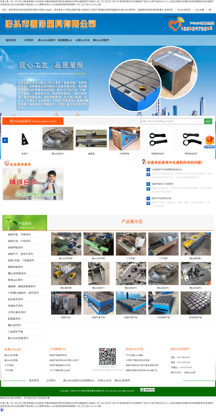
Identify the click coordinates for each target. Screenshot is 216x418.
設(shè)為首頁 (184, 9)
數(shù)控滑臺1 (66, 258)
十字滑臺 (163, 258)
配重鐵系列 (14, 318)
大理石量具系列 (17, 312)
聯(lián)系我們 (101, 40)
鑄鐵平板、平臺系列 (19, 234)
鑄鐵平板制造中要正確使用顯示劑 (142, 365)
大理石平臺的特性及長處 (138, 360)
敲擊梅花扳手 (157, 153)
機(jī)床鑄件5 (98, 288)
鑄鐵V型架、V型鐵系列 (21, 260)
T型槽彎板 (124, 153)
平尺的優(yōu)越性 (134, 355)
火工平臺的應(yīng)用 (60, 370)
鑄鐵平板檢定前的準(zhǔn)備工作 (142, 370)
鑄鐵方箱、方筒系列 (19, 241)
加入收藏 (199, 9)
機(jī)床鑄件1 (196, 288)
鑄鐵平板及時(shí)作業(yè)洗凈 (64, 360)
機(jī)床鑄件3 (58, 153)
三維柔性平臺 (15, 331)
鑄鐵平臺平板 (130, 317)
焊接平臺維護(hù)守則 (60, 365)
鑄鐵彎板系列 (15, 247)
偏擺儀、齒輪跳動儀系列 (22, 286)
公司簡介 (29, 40)
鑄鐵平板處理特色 (58, 355)
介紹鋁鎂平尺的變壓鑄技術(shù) (167, 169)
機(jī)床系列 (14, 325)
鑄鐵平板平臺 (98, 317)
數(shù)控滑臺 (98, 258)
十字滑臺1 (131, 258)
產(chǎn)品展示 (46, 40)
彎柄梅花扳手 (191, 153)
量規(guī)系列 (15, 280)
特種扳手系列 (15, 305)
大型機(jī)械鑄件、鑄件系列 (23, 293)
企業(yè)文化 (83, 40)
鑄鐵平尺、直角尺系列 (20, 254)
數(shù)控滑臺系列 (18, 338)
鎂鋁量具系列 (15, 299)
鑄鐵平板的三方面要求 (162, 184)
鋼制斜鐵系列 (15, 267)
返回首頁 (168, 9)
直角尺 (24, 153)
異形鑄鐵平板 (195, 317)
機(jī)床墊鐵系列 (17, 273)
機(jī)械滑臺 (66, 288)
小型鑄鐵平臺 (163, 317)
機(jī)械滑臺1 (196, 258)
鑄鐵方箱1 (66, 317)
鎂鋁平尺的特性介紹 (161, 198)
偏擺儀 (91, 153)
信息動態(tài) (65, 40)
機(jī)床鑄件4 (131, 288)
